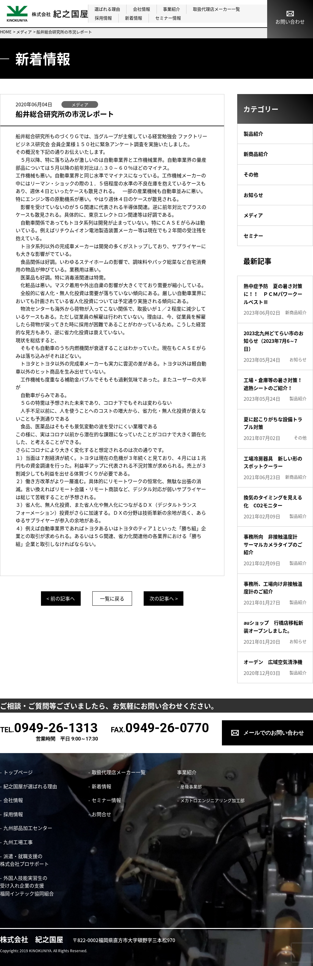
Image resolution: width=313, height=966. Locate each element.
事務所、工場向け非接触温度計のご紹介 (273, 587)
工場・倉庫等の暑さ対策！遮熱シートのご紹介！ (273, 384)
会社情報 (141, 9)
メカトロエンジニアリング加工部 (212, 800)
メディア (24, 32)
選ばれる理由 (107, 9)
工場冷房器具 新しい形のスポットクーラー (273, 462)
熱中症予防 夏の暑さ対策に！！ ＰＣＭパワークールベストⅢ (273, 293)
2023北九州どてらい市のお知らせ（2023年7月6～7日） (274, 340)
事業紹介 (170, 9)
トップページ (18, 772)
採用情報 (103, 17)
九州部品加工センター (27, 828)
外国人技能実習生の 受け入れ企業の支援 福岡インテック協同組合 (27, 885)
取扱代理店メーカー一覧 (215, 9)
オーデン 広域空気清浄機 (273, 661)
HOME (6, 32)
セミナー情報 (166, 17)
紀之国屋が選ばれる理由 (30, 786)
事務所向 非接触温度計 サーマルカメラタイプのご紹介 (273, 544)
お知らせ (253, 195)
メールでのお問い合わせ (273, 732)
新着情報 (132, 17)
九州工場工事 (18, 842)
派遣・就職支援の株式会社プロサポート (24, 860)
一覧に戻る (112, 598)
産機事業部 (190, 786)
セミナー (253, 235)
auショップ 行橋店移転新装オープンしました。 (273, 626)
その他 (251, 174)
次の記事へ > (164, 598)
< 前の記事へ (60, 598)
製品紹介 (253, 133)
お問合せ (101, 814)
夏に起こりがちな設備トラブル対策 (273, 423)
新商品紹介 (256, 153)
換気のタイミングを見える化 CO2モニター (273, 501)
